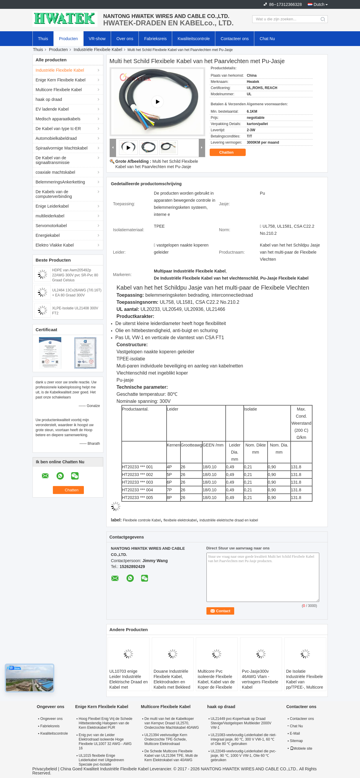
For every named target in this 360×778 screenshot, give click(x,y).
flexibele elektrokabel (180, 520)
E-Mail (295, 733)
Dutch (319, 4)
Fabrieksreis (155, 38)
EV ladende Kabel (52, 109)
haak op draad (49, 99)
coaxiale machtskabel (55, 172)
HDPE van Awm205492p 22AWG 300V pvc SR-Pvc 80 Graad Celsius (75, 275)
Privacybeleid (44, 768)
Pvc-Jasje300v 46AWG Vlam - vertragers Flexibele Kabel (260, 679)
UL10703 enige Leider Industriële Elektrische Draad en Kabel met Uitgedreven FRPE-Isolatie (128, 684)
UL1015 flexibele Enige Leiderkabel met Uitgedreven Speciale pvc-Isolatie (101, 760)
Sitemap (296, 741)
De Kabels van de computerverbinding (54, 194)
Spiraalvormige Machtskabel (62, 148)
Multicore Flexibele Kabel (59, 89)
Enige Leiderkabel (52, 206)
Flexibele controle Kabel (142, 520)
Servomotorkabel (51, 225)
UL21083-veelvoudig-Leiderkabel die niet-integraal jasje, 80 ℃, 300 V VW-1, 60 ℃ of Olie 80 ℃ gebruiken (243, 739)
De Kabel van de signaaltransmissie (53, 160)
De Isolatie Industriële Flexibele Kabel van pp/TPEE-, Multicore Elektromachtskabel (304, 682)
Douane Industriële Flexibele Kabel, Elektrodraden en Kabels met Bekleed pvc (172, 682)
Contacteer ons (235, 38)
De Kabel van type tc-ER (58, 128)
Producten (68, 38)
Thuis (43, 38)
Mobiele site (301, 748)
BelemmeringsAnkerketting (60, 182)
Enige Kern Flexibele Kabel (61, 80)
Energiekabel (48, 235)
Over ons (124, 38)
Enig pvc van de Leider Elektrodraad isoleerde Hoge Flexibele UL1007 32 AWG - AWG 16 (105, 741)
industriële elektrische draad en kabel (229, 520)
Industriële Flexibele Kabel (98, 49)
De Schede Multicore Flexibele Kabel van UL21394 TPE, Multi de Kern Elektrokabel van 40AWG (171, 755)
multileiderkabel (50, 216)
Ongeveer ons (51, 719)
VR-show (97, 38)
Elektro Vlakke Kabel (55, 245)
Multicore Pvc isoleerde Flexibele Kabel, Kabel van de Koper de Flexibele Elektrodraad (216, 682)
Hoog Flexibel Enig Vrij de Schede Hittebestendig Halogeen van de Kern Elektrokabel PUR (106, 723)
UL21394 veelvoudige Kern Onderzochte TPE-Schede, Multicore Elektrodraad (165, 739)
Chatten (230, 152)
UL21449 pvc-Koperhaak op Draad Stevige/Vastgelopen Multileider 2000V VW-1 (241, 723)
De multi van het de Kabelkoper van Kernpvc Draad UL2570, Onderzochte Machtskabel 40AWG (171, 723)
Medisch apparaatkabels (58, 118)
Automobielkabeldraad (56, 138)
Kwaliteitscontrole (193, 38)
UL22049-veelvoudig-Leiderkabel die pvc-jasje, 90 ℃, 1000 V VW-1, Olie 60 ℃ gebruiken (243, 755)
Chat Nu (267, 38)
